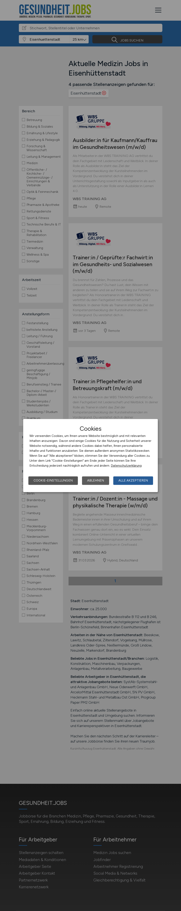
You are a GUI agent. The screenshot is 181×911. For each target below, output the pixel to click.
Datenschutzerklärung (126, 465)
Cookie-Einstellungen (53, 480)
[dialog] (90, 455)
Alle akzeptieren (133, 480)
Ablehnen (95, 480)
